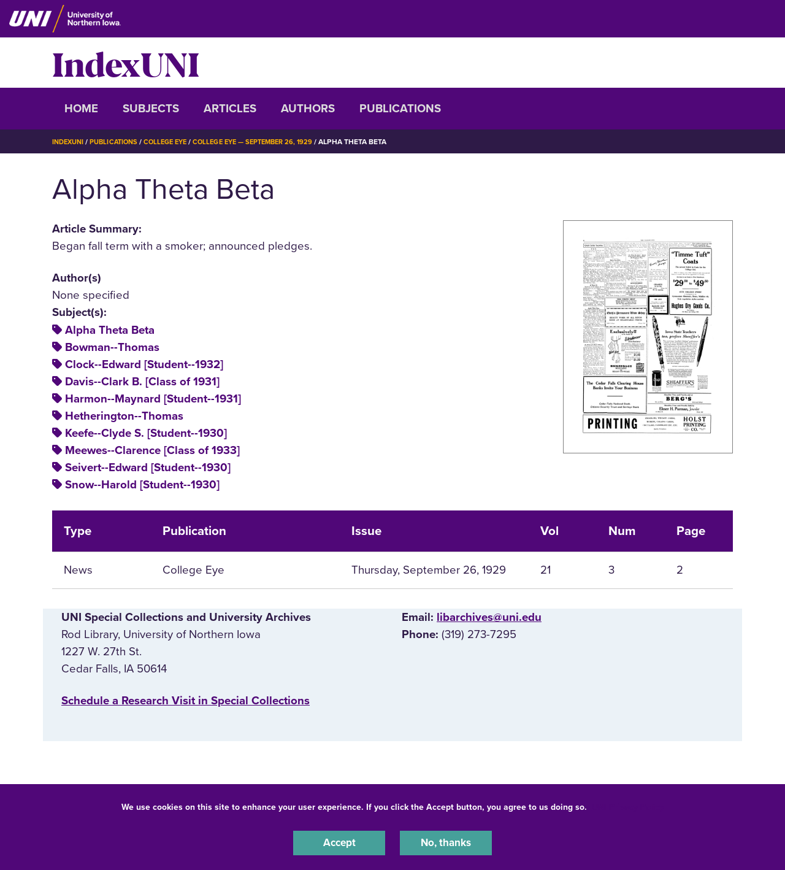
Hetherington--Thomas (124, 416)
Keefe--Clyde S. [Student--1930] (146, 433)
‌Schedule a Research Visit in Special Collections (185, 700)
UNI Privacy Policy (628, 804)
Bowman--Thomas (112, 347)
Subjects (151, 108)
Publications (400, 108)
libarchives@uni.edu (489, 617)
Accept (339, 842)
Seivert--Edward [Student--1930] (148, 467)
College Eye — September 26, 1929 (269, 141)
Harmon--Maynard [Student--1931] (153, 399)
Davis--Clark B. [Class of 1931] (142, 381)
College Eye (174, 141)
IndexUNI (125, 63)
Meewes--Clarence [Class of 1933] (152, 450)
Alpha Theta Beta (110, 330)
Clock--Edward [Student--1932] (144, 364)
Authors (308, 108)
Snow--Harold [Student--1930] (142, 484)
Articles (230, 108)
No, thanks (446, 842)
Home (81, 108)
